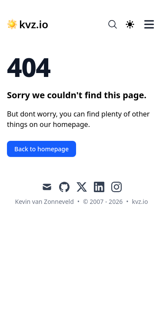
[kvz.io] (27, 24)
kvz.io (140, 201)
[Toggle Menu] (149, 24)
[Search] (112, 24)
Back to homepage (41, 149)
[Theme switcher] (130, 24)
